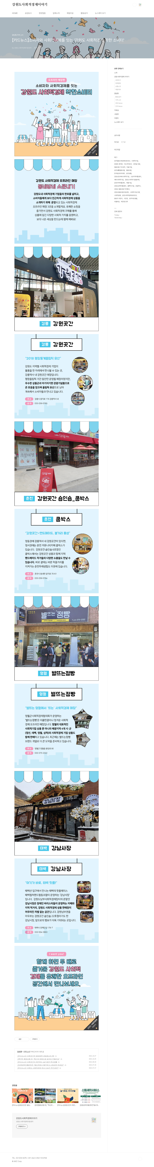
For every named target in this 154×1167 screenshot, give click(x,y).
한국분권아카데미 (119, 173)
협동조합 (129, 170)
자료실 (116, 110)
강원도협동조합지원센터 (121, 192)
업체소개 (56, 13)
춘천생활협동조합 (119, 170)
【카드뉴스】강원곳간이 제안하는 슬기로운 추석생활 (37, 1062)
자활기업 (129, 183)
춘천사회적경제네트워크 (129, 195)
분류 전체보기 (118, 69)
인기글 (123, 142)
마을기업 (129, 167)
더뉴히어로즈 (128, 164)
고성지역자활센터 (136, 176)
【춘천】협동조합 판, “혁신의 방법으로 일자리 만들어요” (38, 1059)
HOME (15, 13)
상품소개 (118, 86)
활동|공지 (118, 97)
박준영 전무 (124, 202)
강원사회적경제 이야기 (121, 77)
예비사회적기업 (119, 180)
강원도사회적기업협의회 (132, 180)
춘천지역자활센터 (119, 183)
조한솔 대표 (136, 164)
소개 (115, 73)
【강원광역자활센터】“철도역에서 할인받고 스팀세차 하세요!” (40, 1065)
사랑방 (116, 114)
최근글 (116, 142)
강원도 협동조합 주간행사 (122, 189)
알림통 (19, 1052)
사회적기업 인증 (135, 192)
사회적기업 (135, 161)
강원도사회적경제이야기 (30, 4)
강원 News (118, 103)
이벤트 (116, 118)
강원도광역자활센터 (120, 186)
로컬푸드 (138, 186)
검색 (134, 5)
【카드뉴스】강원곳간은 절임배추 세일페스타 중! (35, 1056)
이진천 (126, 198)
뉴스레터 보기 (100, 13)
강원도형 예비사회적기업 (121, 176)
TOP (140, 1159)
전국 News (118, 106)
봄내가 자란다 (118, 198)
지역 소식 (26, 1052)
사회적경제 (117, 195)
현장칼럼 (42, 13)
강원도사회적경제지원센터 (24, 1122)
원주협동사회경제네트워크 (122, 161)
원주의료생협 (133, 198)
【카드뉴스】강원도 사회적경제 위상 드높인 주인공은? (37, 1068)
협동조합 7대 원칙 (119, 167)
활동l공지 (84, 13)
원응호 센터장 (118, 164)
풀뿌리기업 (131, 186)
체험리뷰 (70, 13)
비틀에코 (117, 202)
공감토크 (28, 13)
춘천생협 (129, 173)
